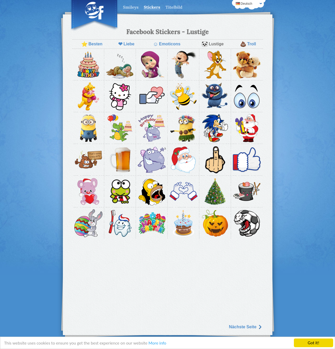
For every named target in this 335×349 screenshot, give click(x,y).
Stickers (152, 7)
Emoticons (166, 44)
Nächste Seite (245, 327)
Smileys (131, 7)
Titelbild (174, 7)
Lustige (212, 44)
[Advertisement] (167, 279)
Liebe (126, 44)
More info (157, 343)
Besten (91, 44)
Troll (248, 44)
